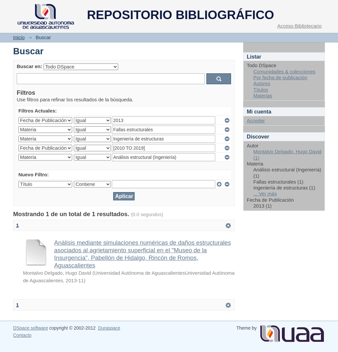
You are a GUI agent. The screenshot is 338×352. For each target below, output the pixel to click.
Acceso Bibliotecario (299, 26)
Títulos (260, 89)
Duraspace (109, 328)
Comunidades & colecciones (284, 71)
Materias (262, 95)
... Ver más (265, 193)
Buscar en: (29, 66)
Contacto (22, 335)
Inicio (19, 37)
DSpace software (30, 328)
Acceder (256, 120)
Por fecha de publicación (280, 77)
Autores (261, 83)
